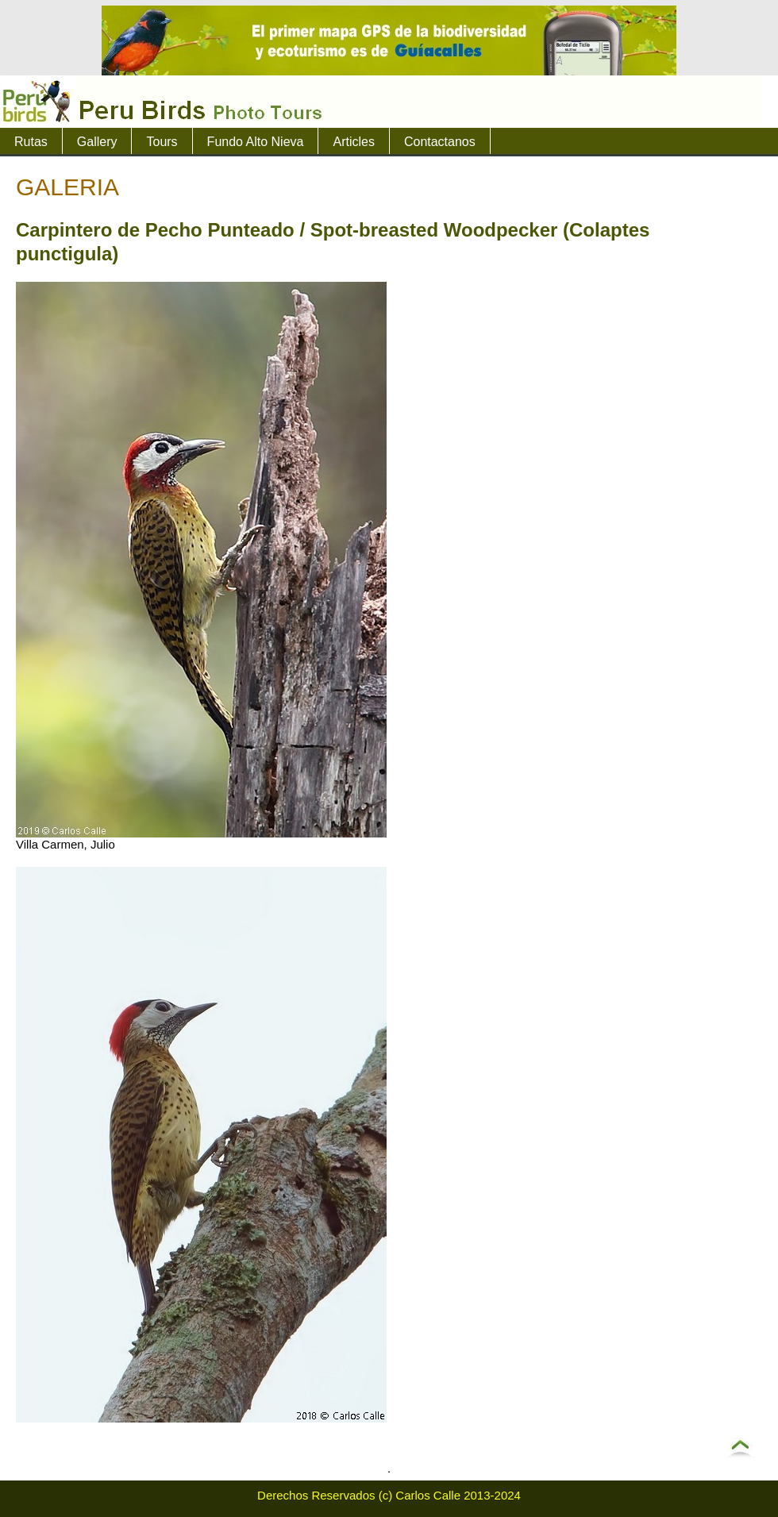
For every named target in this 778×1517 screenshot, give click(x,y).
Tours (161, 141)
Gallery (97, 141)
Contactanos (440, 141)
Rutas (31, 141)
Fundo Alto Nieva (255, 141)
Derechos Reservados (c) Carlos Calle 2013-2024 (389, 1495)
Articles (353, 141)
